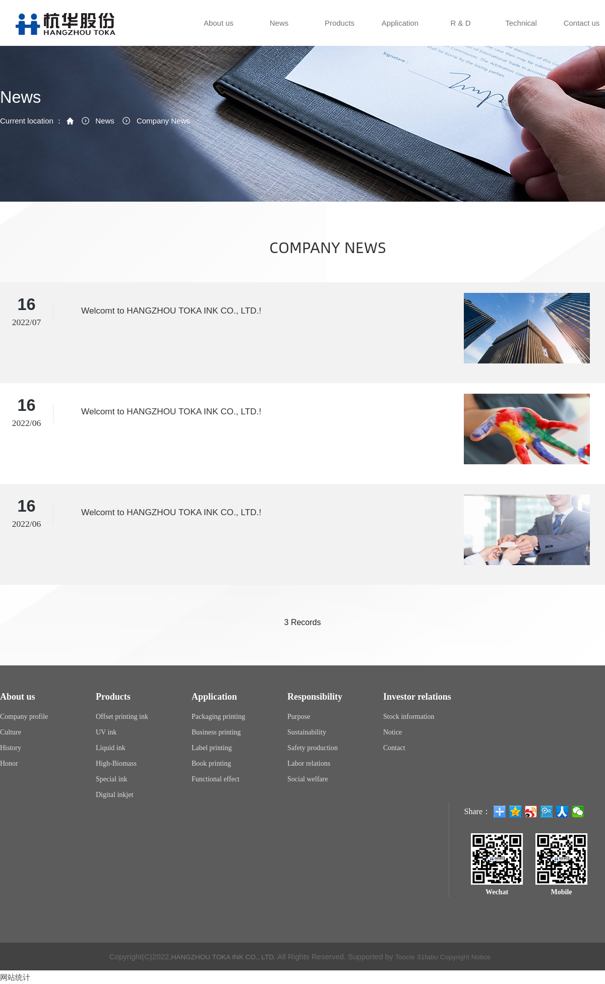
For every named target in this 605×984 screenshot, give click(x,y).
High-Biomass (116, 763)
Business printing (216, 732)
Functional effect (215, 779)
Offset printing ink (122, 716)
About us (217, 32)
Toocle (406, 956)
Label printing (212, 748)
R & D (459, 32)
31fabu (431, 956)
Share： (477, 811)
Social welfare (307, 779)
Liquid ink (111, 748)
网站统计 (16, 977)
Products (338, 32)
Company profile (24, 716)
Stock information (409, 716)
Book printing (211, 763)
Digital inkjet (114, 794)
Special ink (112, 779)
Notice (392, 732)
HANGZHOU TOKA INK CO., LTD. (218, 956)
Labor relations (308, 763)
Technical (520, 32)
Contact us (581, 32)
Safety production (312, 748)
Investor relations (417, 697)
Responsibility (314, 697)
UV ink (106, 732)
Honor (9, 763)
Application (399, 32)
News (278, 32)
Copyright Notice (473, 956)
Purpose (298, 716)
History (10, 748)
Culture (10, 732)
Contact (394, 748)
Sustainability (306, 732)
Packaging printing (218, 716)
